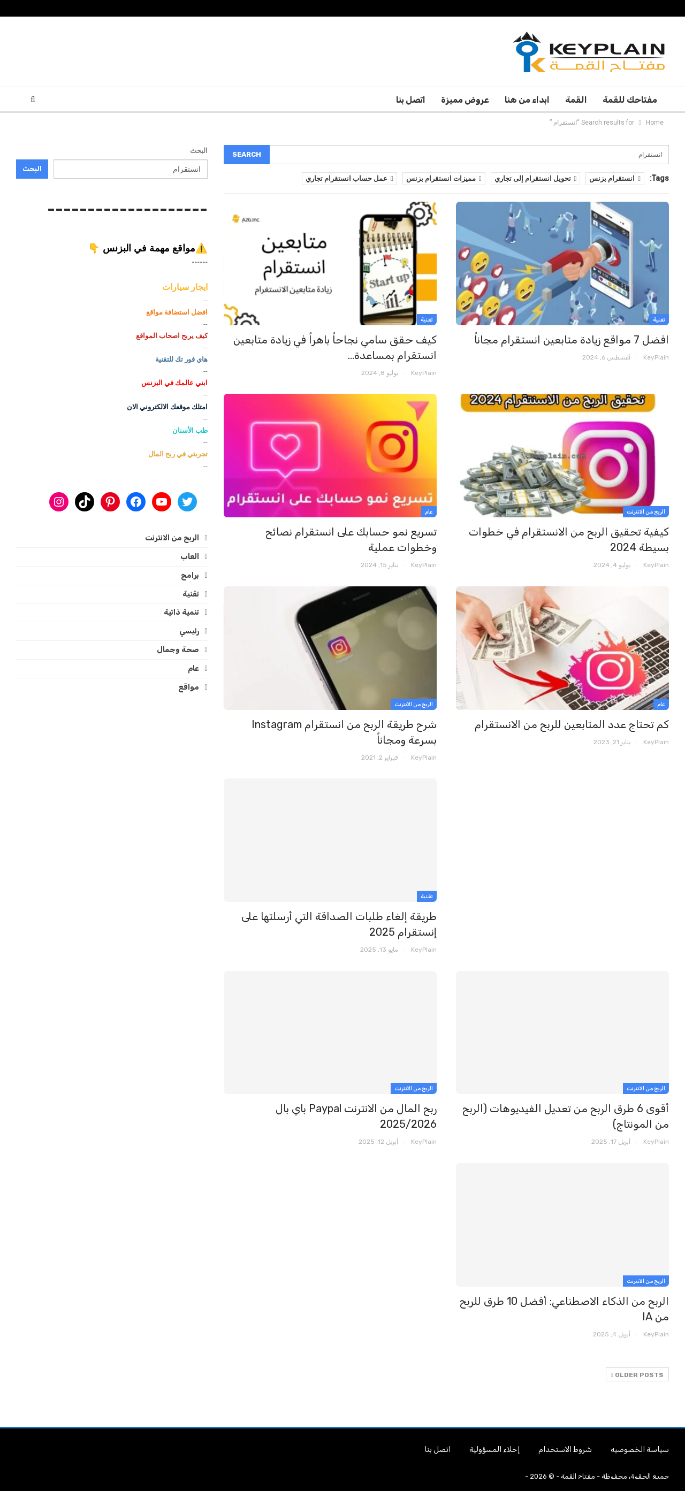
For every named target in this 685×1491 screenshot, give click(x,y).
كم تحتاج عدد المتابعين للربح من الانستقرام (572, 724)
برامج (190, 575)
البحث (199, 151)
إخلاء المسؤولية (494, 1449)
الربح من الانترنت (646, 512)
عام (429, 512)
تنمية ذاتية (181, 612)
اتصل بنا (410, 100)
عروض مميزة (465, 100)
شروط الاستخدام (565, 1449)
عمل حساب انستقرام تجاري (349, 178)
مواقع (188, 687)
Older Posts (637, 1375)
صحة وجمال (178, 649)
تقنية (659, 320)
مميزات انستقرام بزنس (444, 178)
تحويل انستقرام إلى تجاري (535, 178)
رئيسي (189, 631)
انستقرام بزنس (615, 178)
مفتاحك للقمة (630, 100)
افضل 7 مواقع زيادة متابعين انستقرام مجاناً (571, 339)
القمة (576, 100)
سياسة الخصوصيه (640, 1449)
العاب (189, 556)
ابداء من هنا (527, 100)
